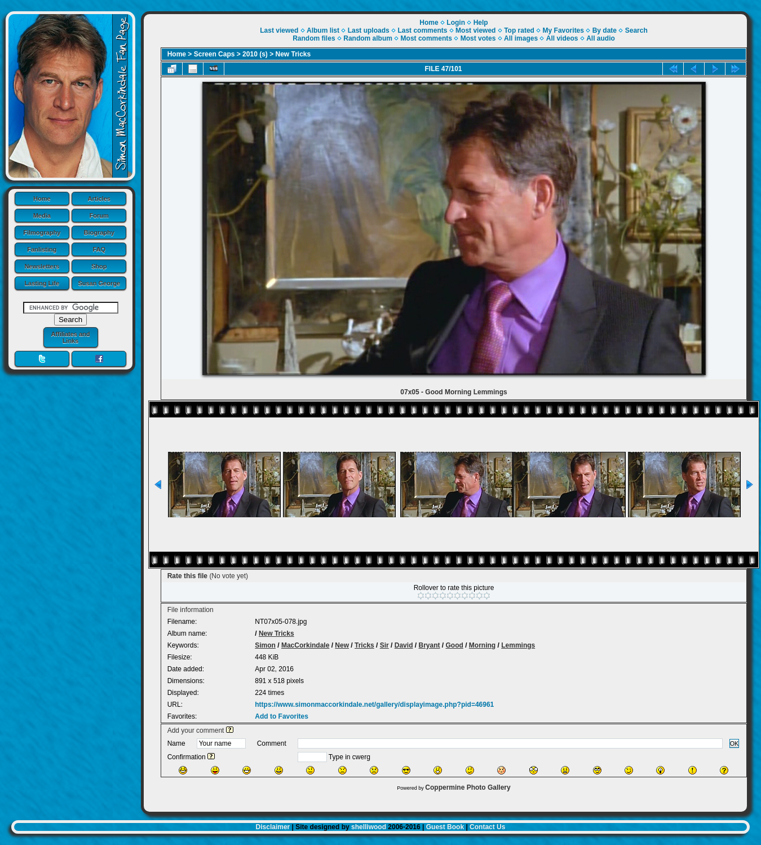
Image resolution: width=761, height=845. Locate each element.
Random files (314, 38)
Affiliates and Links (70, 337)
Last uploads (369, 30)
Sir (384, 645)
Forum (99, 215)
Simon (265, 645)
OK (734, 743)
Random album (367, 38)
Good (454, 645)
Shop (99, 266)
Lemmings (518, 645)
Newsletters (41, 266)
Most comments (426, 38)
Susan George (99, 283)
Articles (99, 198)
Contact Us (487, 827)
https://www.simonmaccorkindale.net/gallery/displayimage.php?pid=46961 (374, 704)
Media (42, 215)
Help (481, 23)
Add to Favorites (281, 716)
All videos (562, 38)
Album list (323, 30)
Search (636, 30)
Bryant (429, 645)
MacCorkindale (305, 645)
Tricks (364, 645)
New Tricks (293, 54)
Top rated (519, 30)
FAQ (98, 249)
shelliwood (368, 827)
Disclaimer (273, 827)
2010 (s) (255, 54)
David (404, 645)
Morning (482, 645)
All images (521, 38)
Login (455, 23)
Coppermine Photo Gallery (467, 787)
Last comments (422, 30)
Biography (99, 232)
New (342, 645)
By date (604, 30)
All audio (600, 38)
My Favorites (563, 30)
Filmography (41, 232)
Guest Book (445, 827)
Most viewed (475, 30)
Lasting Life (41, 283)
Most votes (478, 38)
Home (42, 198)
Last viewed (279, 30)
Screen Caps (214, 54)
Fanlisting (41, 249)
